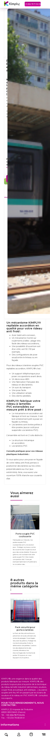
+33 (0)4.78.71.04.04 (15, 715)
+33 (33, 4)
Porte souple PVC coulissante (25, 535)
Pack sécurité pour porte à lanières (25, 628)
